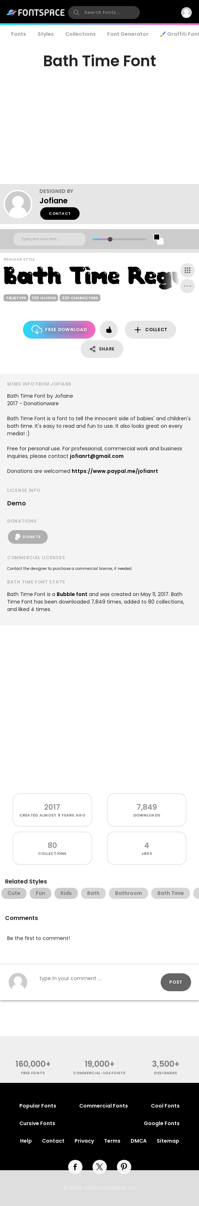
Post (176, 982)
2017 (52, 807)
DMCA (139, 1140)
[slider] (110, 239)
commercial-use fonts (99, 1073)
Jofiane (53, 200)
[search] (104, 12)
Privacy (84, 1140)
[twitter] (100, 1167)
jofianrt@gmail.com (97, 456)
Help (26, 1140)
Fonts (18, 34)
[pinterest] (124, 1167)
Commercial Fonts (103, 1105)
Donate (28, 537)
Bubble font (72, 594)
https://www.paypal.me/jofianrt (115, 471)
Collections (80, 34)
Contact (60, 213)
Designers (165, 1073)
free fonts (33, 1073)
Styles (46, 34)
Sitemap (168, 1140)
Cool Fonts (165, 1105)
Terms (112, 1140)
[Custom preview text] (49, 239)
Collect (150, 329)
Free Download (59, 329)
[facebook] (75, 1167)
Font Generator (127, 34)
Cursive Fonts (37, 1123)
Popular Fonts (37, 1105)
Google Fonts (162, 1123)
